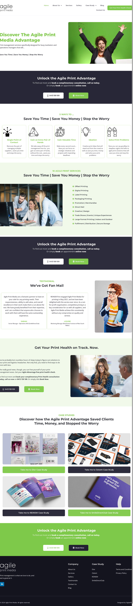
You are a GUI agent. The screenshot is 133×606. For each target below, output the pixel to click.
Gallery (79, 5)
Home (46, 5)
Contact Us (100, 10)
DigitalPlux (129, 603)
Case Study (91, 5)
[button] (57, 5)
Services (69, 5)
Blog (102, 5)
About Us (57, 5)
